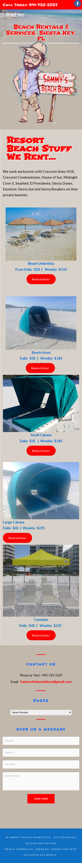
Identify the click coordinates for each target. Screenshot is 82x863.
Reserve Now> (41, 279)
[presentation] (30, 810)
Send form (41, 798)
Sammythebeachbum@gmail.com (46, 681)
